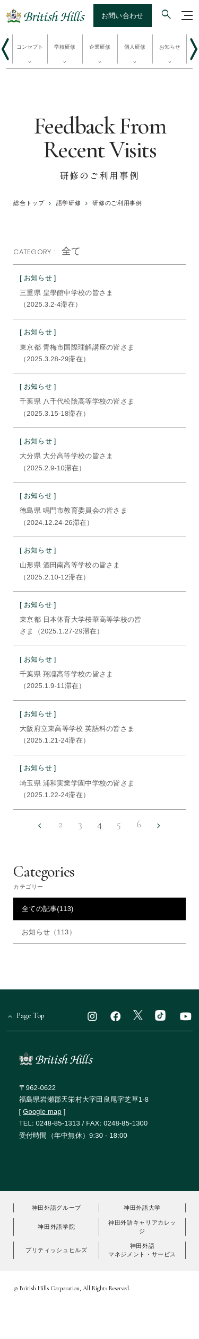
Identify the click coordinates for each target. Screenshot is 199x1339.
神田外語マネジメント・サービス (142, 1250)
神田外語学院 (56, 1227)
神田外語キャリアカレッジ (142, 1226)
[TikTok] (160, 1015)
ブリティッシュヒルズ (56, 1250)
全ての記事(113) (48, 909)
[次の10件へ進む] (159, 826)
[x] (138, 1015)
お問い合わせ (122, 16)
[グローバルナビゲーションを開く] (187, 15)
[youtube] (185, 1015)
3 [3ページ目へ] (80, 825)
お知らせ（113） (49, 932)
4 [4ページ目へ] (99, 825)
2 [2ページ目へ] (60, 825)
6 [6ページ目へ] (138, 825)
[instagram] (92, 1015)
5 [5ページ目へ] (119, 825)
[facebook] (115, 1015)
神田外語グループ (56, 1207)
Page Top (30, 1015)
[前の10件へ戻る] (40, 826)
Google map (42, 1111)
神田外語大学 (142, 1207)
